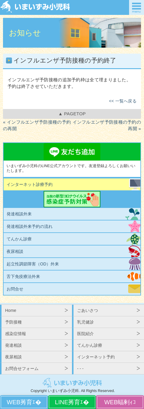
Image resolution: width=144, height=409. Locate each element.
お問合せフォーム (22, 368)
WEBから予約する (24, 402)
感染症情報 (15, 333)
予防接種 (13, 322)
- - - (80, 368)
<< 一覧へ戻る (123, 101)
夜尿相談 (15, 251)
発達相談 (13, 345)
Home (10, 310)
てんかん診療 (19, 239)
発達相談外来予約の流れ (30, 226)
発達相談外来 (19, 214)
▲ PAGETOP (72, 113)
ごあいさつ (87, 310)
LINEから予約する (72, 402)
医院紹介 (85, 333)
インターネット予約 (96, 356)
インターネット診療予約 (30, 184)
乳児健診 (85, 322)
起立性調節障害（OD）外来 (33, 264)
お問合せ (15, 289)
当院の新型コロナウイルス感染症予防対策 (72, 199)
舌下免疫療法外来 (23, 276)
